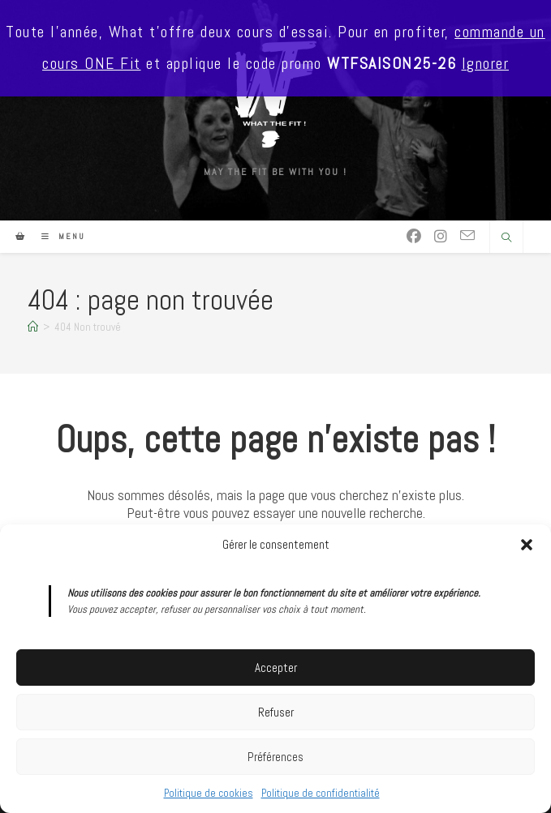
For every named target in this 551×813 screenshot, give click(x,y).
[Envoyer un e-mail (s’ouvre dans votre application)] (467, 236)
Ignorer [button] (486, 63)
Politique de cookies (208, 793)
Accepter (276, 667)
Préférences (275, 756)
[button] (527, 545)
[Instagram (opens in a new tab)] (441, 236)
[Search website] (506, 238)
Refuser (276, 712)
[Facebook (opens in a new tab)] (414, 236)
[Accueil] (33, 327)
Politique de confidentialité (320, 793)
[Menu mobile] (57, 236)
